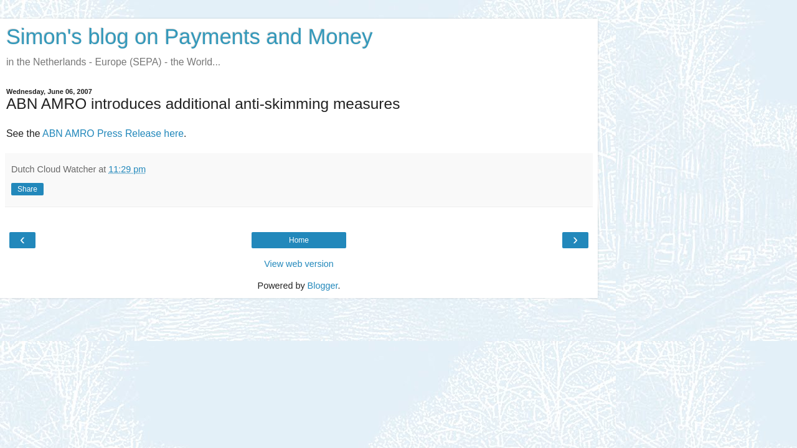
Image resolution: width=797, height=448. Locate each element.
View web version (299, 264)
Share (27, 189)
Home (299, 240)
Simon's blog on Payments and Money (189, 37)
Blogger (323, 286)
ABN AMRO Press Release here (113, 133)
